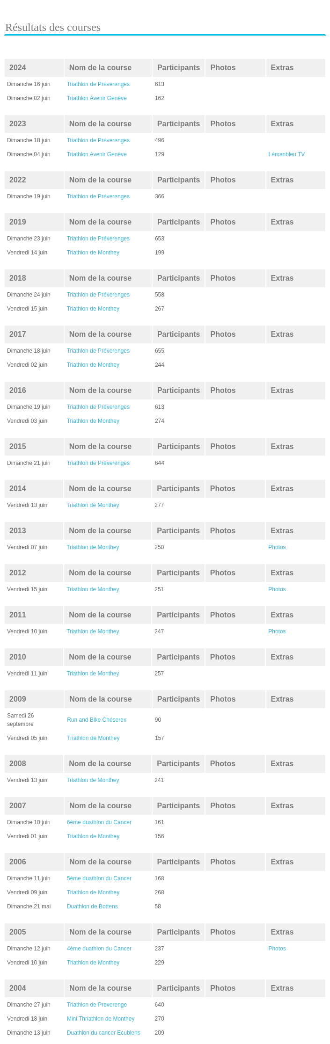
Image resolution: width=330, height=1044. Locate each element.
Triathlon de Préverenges (98, 84)
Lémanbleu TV (287, 154)
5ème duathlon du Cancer (99, 878)
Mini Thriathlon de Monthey (101, 1018)
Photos (277, 547)
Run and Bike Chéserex (96, 720)
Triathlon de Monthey (93, 252)
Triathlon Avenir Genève (97, 98)
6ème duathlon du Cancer (99, 822)
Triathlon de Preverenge (97, 1004)
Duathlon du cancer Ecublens (103, 1033)
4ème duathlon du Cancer (99, 948)
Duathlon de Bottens (92, 906)
